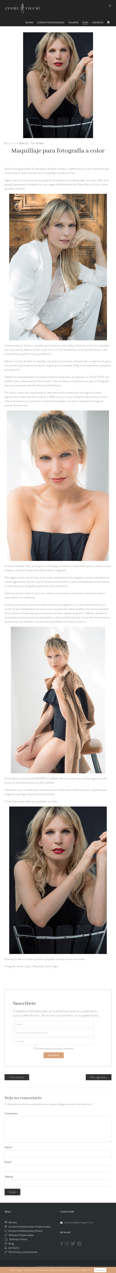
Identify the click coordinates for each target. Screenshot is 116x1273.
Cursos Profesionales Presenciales (29, 1226)
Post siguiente (97, 1077)
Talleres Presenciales (21, 1235)
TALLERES (73, 22)
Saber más (87, 1270)
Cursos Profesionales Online (25, 1231)
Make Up (24, 143)
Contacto (13, 1247)
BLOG (85, 22)
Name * (9, 1147)
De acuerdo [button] (100, 1270)
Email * (8, 1162)
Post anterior (18, 1077)
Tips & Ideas (37, 143)
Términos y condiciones (22, 1252)
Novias (12, 1222)
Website (9, 1177)
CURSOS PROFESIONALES (50, 22)
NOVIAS (29, 22)
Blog (11, 1243)
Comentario (11, 1113)
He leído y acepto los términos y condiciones (54, 1048)
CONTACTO (97, 22)
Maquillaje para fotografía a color (58, 151)
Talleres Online (18, 1239)
